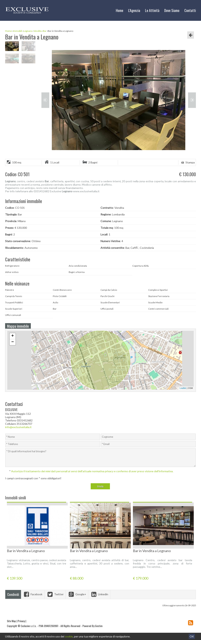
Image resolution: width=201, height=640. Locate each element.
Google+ (77, 594)
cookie (69, 636)
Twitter (55, 594)
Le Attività (152, 10)
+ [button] (12, 336)
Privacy (21, 621)
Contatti (190, 10)
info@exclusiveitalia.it (18, 427)
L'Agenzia (134, 10)
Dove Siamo (171, 10)
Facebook (32, 594)
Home (119, 10)
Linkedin (99, 594)
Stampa (187, 162)
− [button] (12, 342)
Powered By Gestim (92, 626)
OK (192, 636)
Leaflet (183, 388)
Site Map (11, 621)
